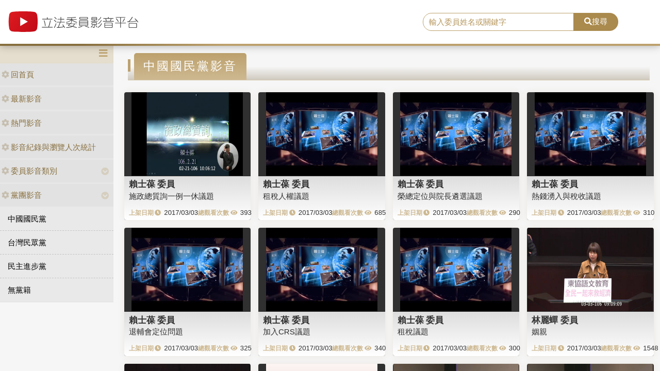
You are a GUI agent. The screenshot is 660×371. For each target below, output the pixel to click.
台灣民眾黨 (27, 242)
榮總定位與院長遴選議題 (440, 196)
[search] (498, 22)
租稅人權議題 (286, 196)
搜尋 (595, 21)
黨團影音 (22, 195)
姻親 (539, 331)
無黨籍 (19, 289)
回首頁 (18, 74)
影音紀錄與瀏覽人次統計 (49, 147)
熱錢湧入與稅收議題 (566, 196)
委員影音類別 (29, 170)
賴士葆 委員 (152, 184)
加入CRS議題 (286, 331)
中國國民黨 (27, 218)
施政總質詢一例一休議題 (171, 196)
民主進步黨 (27, 266)
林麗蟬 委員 (555, 320)
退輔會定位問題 (156, 331)
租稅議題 (413, 331)
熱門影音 (22, 123)
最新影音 (22, 98)
